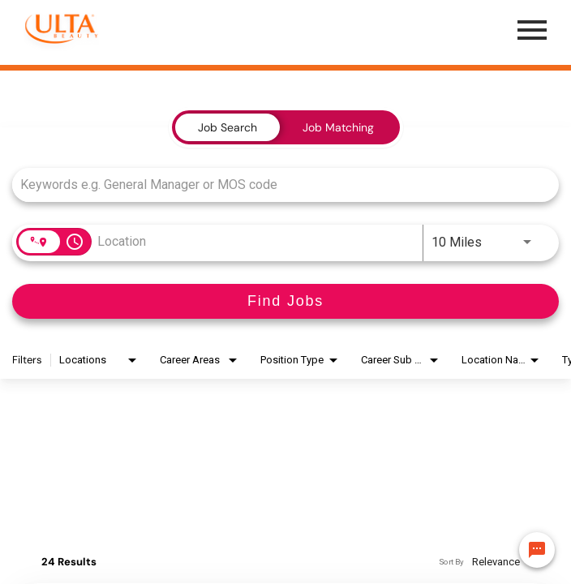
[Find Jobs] (285, 301)
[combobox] (277, 184)
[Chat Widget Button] (537, 550)
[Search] (285, 301)
